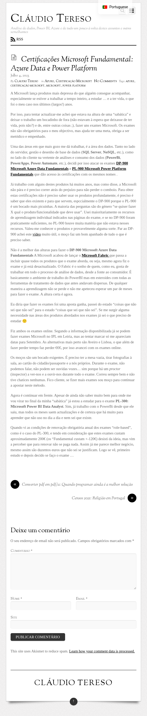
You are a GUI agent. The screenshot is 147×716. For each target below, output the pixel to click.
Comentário (21, 550)
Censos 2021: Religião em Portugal (104, 498)
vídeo (37, 234)
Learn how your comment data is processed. (102, 651)
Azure (49, 81)
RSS (20, 39)
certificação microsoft (27, 85)
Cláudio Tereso (26, 81)
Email (81, 598)
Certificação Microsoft (74, 81)
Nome (16, 598)
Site (14, 617)
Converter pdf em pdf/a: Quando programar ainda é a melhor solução (72, 485)
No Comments (105, 81)
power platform (74, 85)
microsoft (53, 85)
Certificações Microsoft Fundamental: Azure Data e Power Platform (72, 64)
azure (130, 81)
